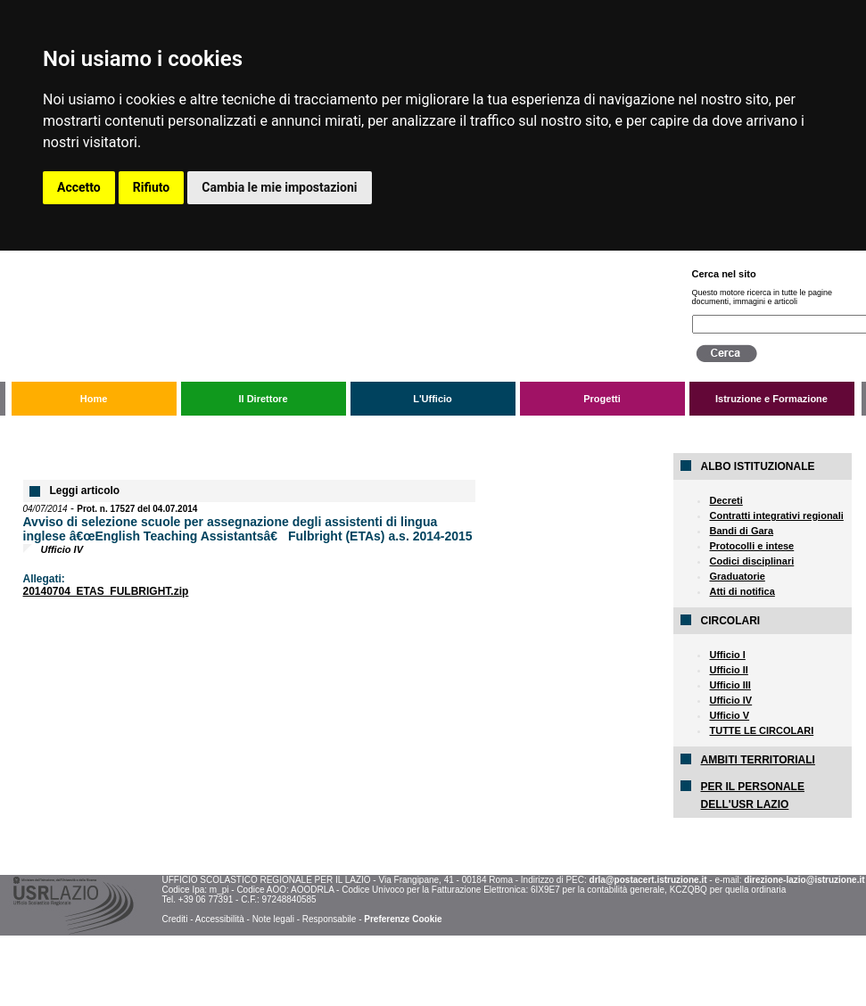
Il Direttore (262, 398)
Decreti (725, 500)
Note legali (273, 919)
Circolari (135, 430)
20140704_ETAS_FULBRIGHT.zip (106, 591)
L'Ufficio (432, 398)
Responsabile (329, 919)
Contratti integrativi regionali (776, 515)
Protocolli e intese (751, 545)
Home (94, 398)
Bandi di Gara (741, 530)
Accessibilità (219, 919)
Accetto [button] (79, 187)
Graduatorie (736, 576)
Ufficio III (729, 685)
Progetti (602, 398)
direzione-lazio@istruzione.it (804, 880)
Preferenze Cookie (402, 919)
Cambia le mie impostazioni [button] (279, 187)
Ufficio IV (730, 700)
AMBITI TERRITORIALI (757, 760)
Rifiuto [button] (151, 187)
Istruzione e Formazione (771, 398)
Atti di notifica (741, 591)
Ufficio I (727, 654)
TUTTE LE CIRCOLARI (761, 730)
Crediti (174, 919)
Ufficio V (729, 715)
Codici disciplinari (751, 561)
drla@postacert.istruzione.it (648, 880)
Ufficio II (728, 669)
